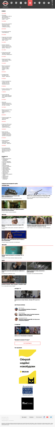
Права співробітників (6, 169)
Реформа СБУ (5, 177)
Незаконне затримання (7, 166)
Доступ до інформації (7, 161)
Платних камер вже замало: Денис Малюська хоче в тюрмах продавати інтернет (6, 96)
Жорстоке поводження (7, 162)
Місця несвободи (6, 165)
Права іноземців (6, 167)
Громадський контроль (7, 158)
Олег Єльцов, (21, 308)
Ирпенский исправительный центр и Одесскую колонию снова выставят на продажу (7, 104)
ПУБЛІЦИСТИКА (5, 185)
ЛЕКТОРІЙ (4, 244)
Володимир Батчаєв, (23, 318)
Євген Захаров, (22, 313)
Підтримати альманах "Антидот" (22, 339)
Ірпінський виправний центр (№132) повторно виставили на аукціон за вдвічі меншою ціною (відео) (6, 150)
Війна (3, 157)
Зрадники (4, 163)
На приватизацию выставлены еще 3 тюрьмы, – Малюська (6, 75)
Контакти (31, 417)
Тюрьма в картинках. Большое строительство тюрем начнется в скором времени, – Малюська (7, 46)
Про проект (24, 417)
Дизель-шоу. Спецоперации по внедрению (24, 335)
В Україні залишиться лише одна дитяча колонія (7, 89)
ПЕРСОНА (4, 214)
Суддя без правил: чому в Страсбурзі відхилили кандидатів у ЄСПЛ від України (29, 315)
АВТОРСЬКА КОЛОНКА (20, 305)
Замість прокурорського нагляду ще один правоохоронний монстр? (11, 196)
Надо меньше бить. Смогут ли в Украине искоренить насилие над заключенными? (13, 210)
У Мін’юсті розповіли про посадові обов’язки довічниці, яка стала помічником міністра (6, 83)
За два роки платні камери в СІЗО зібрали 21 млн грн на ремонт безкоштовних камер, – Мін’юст (7, 39)
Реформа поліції (5, 176)
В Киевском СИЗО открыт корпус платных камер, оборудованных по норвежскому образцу (7, 126)
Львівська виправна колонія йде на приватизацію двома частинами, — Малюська (6, 142)
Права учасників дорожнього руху (6, 171)
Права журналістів (6, 168)
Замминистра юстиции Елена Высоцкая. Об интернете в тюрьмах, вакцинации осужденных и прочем (39, 225)
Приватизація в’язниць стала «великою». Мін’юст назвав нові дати (6, 60)
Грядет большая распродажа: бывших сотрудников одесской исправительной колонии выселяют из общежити (6, 133)
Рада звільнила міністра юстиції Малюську (6, 32)
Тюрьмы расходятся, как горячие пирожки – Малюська (6, 118)
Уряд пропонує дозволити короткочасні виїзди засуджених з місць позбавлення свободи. (7, 25)
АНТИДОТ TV (18, 288)
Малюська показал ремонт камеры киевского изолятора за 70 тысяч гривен (7, 111)
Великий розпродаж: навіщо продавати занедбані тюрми (14, 284)
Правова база (5, 173)
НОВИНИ (3, 11)
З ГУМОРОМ (17, 324)
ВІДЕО (3, 260)
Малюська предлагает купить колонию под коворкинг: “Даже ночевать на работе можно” (6, 67)
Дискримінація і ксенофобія (5, 160)
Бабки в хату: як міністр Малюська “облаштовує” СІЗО (38, 195)
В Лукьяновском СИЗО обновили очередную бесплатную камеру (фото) (7, 53)
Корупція (4, 164)
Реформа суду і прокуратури (5, 178)
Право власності (6, 172)
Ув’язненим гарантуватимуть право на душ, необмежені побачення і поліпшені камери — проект (7, 17)
